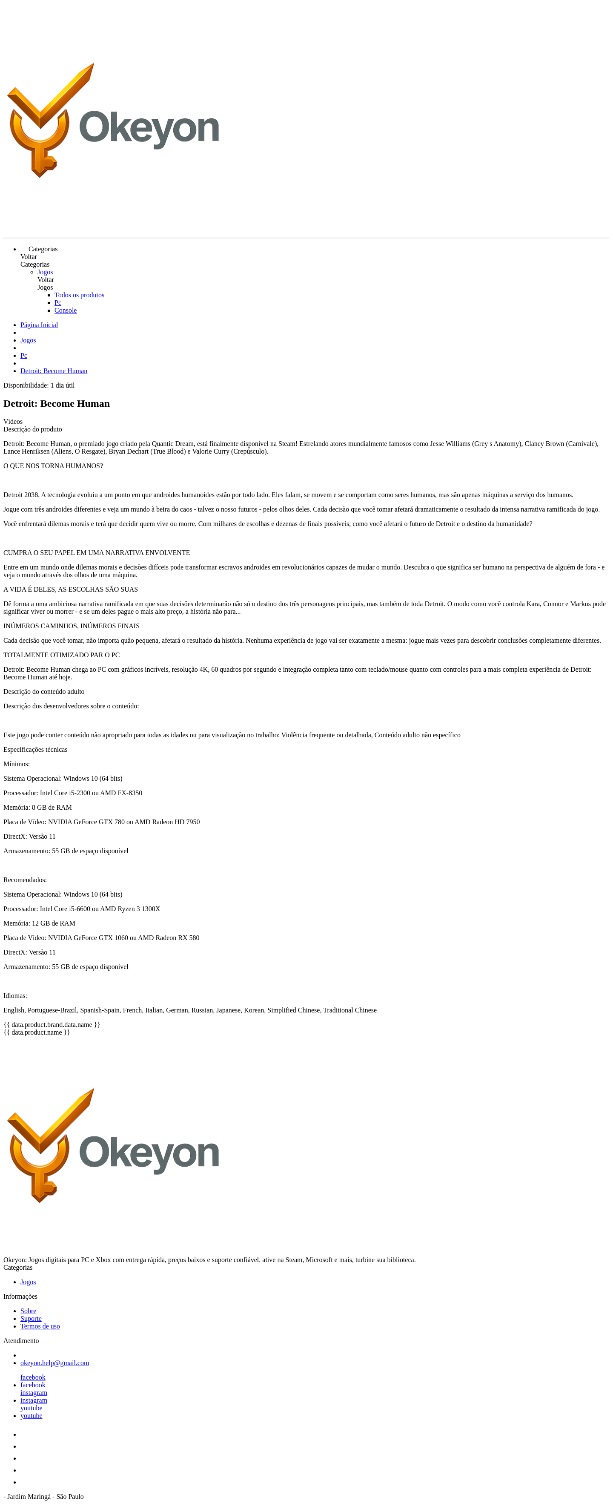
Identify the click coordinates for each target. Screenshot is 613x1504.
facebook (33, 1377)
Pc (57, 302)
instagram (33, 1392)
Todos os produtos (79, 295)
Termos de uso (40, 1326)
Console (65, 310)
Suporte (31, 1318)
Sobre (28, 1310)
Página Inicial (39, 324)
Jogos (45, 272)
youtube (31, 1408)
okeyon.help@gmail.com (54, 1362)
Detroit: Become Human (53, 370)
